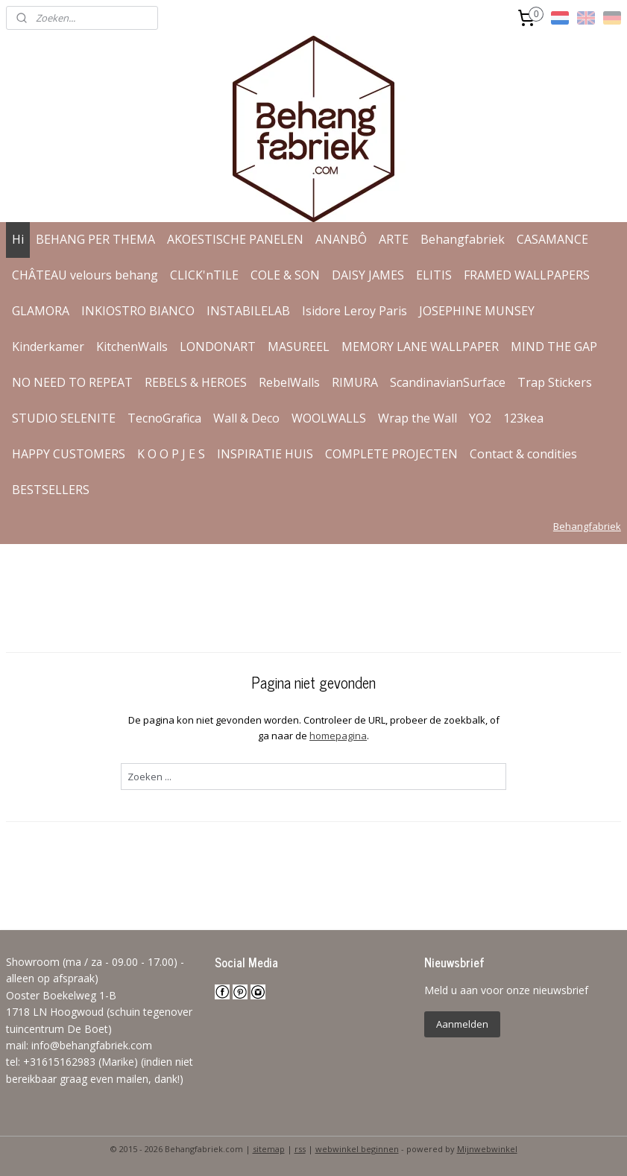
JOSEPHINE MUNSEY (477, 311)
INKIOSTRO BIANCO (138, 311)
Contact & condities (523, 454)
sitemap (269, 1148)
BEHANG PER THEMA (95, 239)
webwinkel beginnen (357, 1148)
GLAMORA (40, 311)
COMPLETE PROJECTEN (391, 454)
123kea (523, 418)
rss (300, 1148)
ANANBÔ (341, 239)
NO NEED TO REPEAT (72, 382)
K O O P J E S (171, 454)
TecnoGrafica (164, 418)
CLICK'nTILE (204, 275)
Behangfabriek (462, 239)
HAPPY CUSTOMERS (68, 454)
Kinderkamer (48, 346)
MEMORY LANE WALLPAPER (420, 346)
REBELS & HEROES (196, 382)
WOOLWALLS (329, 418)
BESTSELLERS (50, 489)
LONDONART (218, 346)
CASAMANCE (552, 239)
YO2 (480, 418)
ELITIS (434, 275)
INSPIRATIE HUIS (265, 454)
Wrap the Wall (417, 418)
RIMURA (355, 382)
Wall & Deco (246, 418)
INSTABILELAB (248, 311)
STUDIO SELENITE (64, 418)
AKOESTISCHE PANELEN (235, 239)
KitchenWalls (132, 346)
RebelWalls (289, 382)
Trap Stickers (554, 382)
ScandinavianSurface (447, 382)
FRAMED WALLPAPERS (527, 275)
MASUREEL (299, 346)
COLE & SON (285, 275)
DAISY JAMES (368, 275)
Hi (18, 239)
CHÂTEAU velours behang (85, 275)
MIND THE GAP (554, 346)
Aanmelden (462, 1024)
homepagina (338, 735)
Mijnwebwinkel (487, 1148)
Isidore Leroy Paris (354, 311)
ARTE (394, 239)
